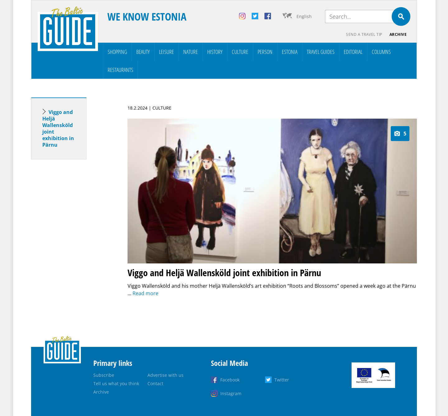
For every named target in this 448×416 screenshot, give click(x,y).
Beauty (143, 51)
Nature (190, 51)
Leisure (166, 51)
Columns (381, 51)
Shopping (117, 51)
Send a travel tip (364, 34)
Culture (240, 51)
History (214, 51)
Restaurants (120, 69)
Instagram (230, 393)
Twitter (281, 380)
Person (265, 51)
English (304, 16)
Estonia (289, 51)
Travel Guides (320, 51)
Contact (155, 383)
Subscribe (103, 375)
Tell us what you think (116, 383)
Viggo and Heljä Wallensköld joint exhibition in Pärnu (58, 128)
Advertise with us (165, 375)
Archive (398, 34)
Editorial (353, 51)
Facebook (230, 380)
